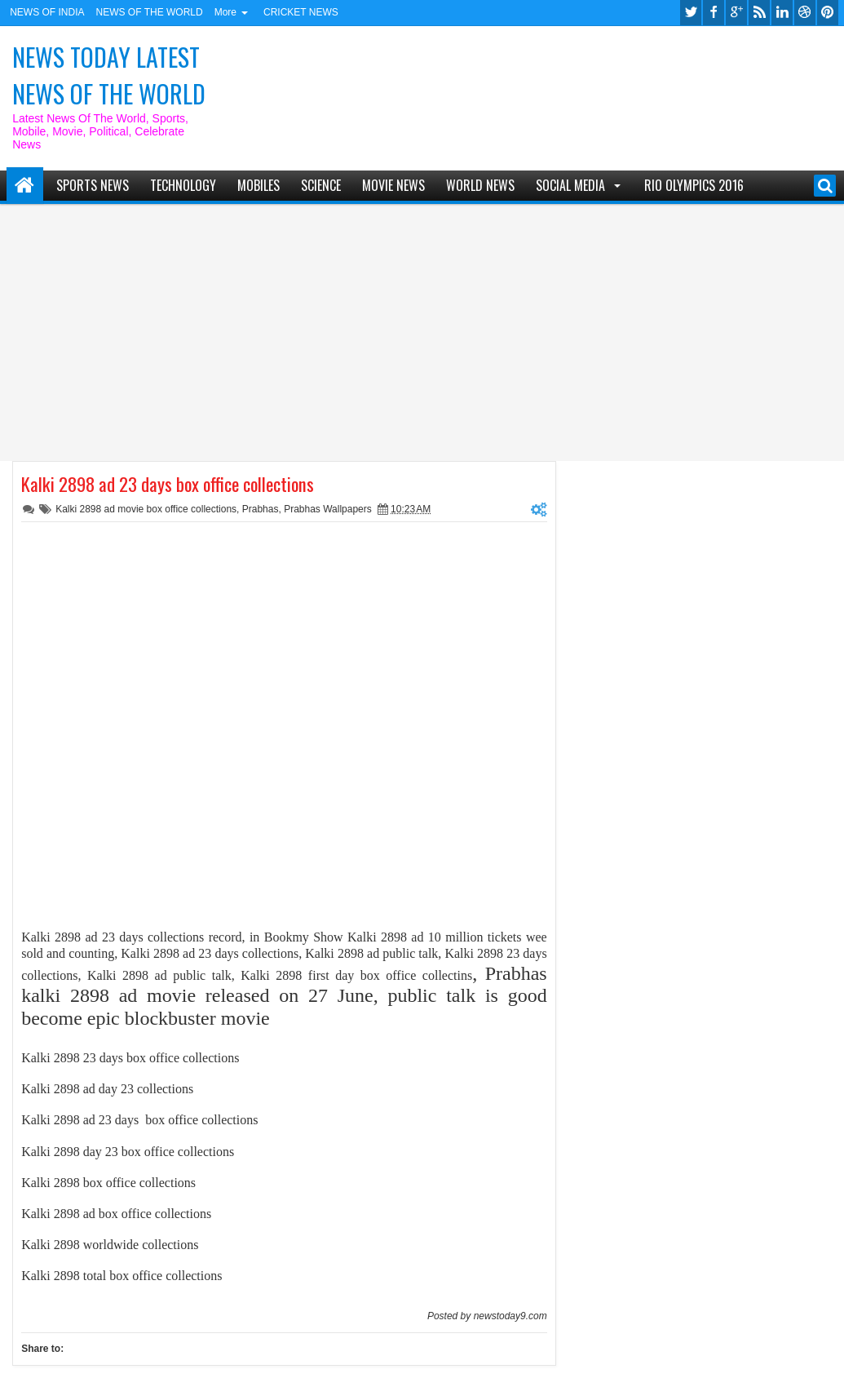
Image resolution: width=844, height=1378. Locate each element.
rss (759, 12)
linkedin (782, 12)
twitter (690, 12)
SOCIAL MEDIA (570, 185)
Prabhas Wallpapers (328, 509)
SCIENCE (321, 185)
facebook (713, 12)
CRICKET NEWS (300, 12)
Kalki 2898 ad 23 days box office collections (167, 484)
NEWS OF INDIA (47, 12)
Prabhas (260, 509)
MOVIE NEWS (393, 185)
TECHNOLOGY (183, 185)
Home (25, 186)
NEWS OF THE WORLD (149, 12)
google (736, 12)
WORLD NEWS (480, 185)
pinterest (827, 12)
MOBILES (258, 185)
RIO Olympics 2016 (694, 185)
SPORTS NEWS (92, 185)
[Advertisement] (422, 326)
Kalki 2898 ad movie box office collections (145, 509)
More (225, 12)
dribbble (804, 12)
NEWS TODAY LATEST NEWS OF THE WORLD (108, 75)
